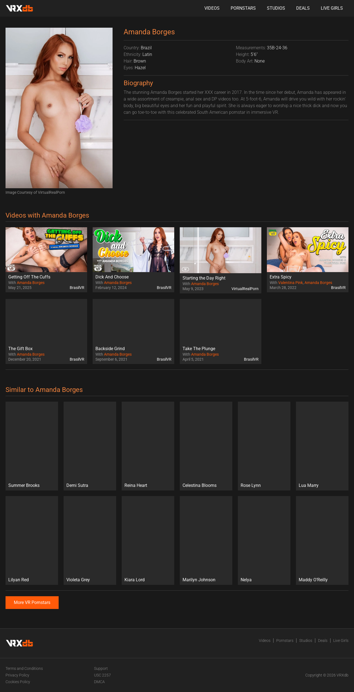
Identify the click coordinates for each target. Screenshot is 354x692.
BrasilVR (77, 287)
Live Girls (332, 8)
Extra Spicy (280, 277)
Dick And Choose (112, 277)
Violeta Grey (78, 579)
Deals (303, 8)
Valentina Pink (290, 282)
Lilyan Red (18, 579)
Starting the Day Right (204, 278)
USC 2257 (102, 675)
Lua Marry (309, 485)
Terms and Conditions (24, 668)
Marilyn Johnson (199, 579)
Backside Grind (110, 348)
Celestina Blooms (200, 485)
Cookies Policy (18, 682)
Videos (212, 8)
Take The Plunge (199, 348)
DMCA (99, 682)
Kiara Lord (134, 579)
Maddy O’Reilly (313, 579)
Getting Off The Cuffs (29, 277)
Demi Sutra (77, 485)
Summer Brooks (24, 485)
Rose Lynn (251, 485)
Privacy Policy (17, 675)
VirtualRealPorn (245, 288)
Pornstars (243, 8)
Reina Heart (135, 485)
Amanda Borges (31, 282)
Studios (276, 8)
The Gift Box (20, 348)
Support (101, 668)
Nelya (246, 579)
